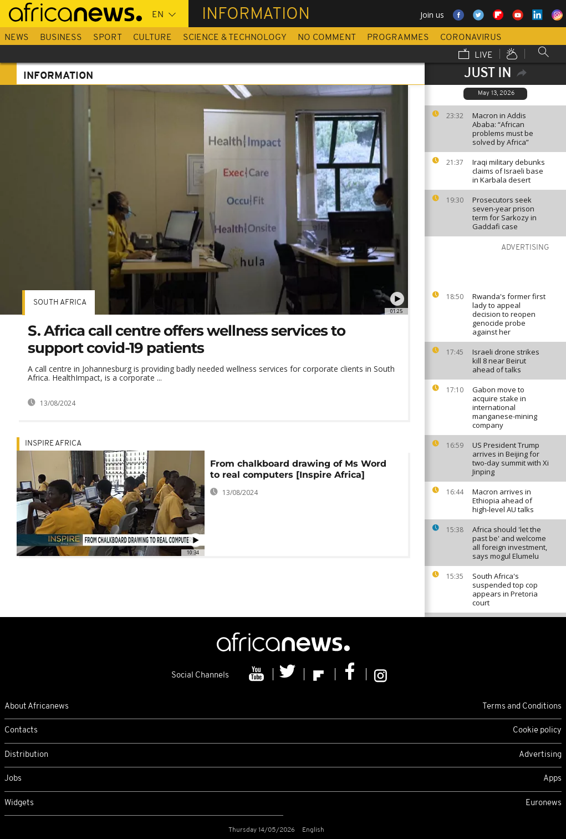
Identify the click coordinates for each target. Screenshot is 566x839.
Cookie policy (537, 730)
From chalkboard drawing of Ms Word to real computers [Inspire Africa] (298, 469)
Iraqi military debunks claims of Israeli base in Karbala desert (508, 171)
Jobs (13, 779)
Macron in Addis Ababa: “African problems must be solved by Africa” (502, 128)
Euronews (544, 803)
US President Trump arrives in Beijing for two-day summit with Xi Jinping (510, 458)
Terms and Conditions (522, 706)
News (16, 37)
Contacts (21, 730)
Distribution (26, 755)
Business (61, 37)
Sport (107, 37)
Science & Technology (235, 37)
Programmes (398, 37)
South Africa (59, 303)
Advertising (540, 755)
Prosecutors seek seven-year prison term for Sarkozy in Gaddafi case (504, 213)
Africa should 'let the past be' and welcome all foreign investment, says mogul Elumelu (509, 542)
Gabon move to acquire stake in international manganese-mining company (504, 407)
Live (475, 55)
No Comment (327, 37)
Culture (152, 37)
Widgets (19, 803)
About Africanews (36, 706)
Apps (552, 779)
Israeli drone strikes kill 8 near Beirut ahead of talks (505, 360)
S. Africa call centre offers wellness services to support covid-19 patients (186, 339)
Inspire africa (53, 443)
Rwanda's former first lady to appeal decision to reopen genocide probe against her (508, 314)
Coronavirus (471, 37)
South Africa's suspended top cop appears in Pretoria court (505, 589)
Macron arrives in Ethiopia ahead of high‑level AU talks (503, 500)
